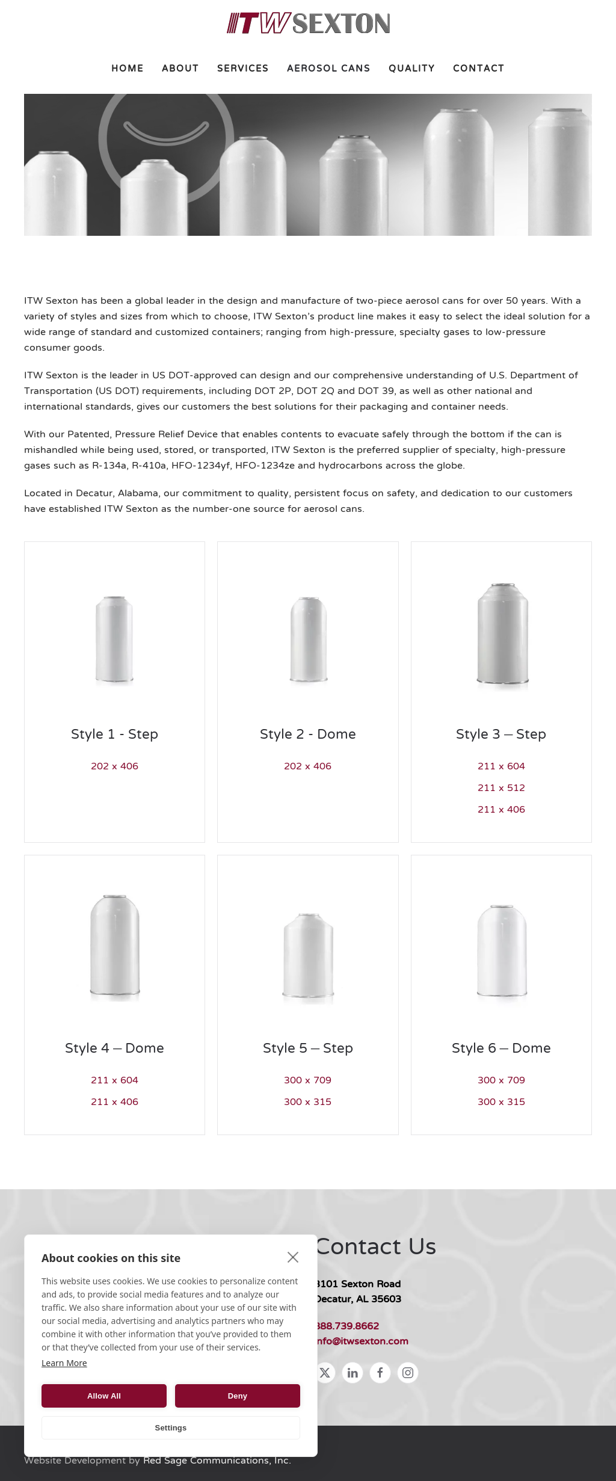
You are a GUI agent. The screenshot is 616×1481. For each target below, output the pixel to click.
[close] (293, 1256)
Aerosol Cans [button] (329, 69)
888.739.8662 (346, 1327)
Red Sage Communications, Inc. (217, 1461)
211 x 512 (501, 788)
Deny (238, 1395)
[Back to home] (308, 23)
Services (243, 69)
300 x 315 (307, 1102)
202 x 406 (114, 767)
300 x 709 (307, 1081)
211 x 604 (501, 767)
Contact (479, 69)
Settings (171, 1427)
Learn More (64, 1363)
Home (127, 69)
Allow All (104, 1395)
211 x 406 (501, 810)
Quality (412, 69)
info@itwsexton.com (361, 1342)
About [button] (180, 69)
